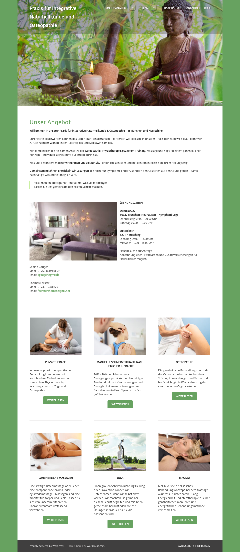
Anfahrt (192, 8)
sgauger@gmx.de (48, 275)
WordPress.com (95, 545)
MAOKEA (184, 478)
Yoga (120, 478)
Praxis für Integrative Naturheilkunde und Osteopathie (53, 17)
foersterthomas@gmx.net (54, 291)
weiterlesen (57, 400)
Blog (207, 8)
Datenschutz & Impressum (194, 545)
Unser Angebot (121, 8)
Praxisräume (171, 8)
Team (149, 8)
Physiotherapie (55, 362)
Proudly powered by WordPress (47, 545)
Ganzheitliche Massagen (55, 478)
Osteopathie (184, 362)
